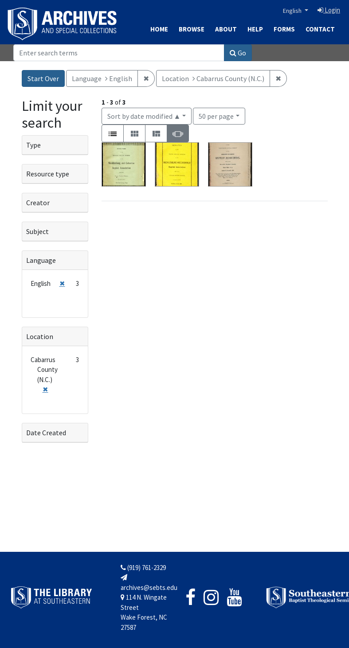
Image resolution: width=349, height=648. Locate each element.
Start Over (43, 78)
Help (255, 29)
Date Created (46, 432)
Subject (37, 231)
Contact (320, 29)
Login (329, 10)
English (293, 11)
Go (238, 52)
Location (39, 336)
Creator (38, 202)
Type (33, 145)
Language (41, 260)
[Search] (118, 52)
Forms (284, 29)
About (226, 29)
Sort (144, 116)
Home (159, 29)
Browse (191, 29)
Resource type (47, 173)
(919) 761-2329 (143, 567)
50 (216, 115)
